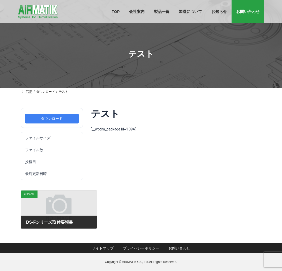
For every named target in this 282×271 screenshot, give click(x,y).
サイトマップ (103, 248)
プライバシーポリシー (141, 248)
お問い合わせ (179, 248)
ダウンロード (52, 118)
